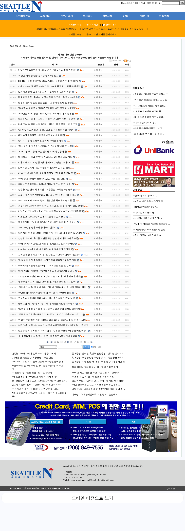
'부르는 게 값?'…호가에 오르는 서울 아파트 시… (95, 376)
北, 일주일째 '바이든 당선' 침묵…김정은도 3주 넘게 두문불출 (47, 336)
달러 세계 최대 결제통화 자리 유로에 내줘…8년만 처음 (44, 92)
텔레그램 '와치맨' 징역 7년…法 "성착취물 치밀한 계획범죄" (47, 303)
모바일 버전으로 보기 (92, 498)
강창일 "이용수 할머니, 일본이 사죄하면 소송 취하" (36, 384)
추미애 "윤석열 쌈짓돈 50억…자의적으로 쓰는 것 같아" (45, 265)
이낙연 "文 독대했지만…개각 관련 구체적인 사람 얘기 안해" (47, 70)
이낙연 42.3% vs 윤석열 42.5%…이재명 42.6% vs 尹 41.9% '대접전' (50, 211)
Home (124, 3)
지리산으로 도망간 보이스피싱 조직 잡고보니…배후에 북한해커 (49, 276)
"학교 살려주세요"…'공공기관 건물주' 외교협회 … (96, 384)
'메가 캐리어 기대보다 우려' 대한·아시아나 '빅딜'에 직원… (46, 271)
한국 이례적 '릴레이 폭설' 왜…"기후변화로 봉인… (96, 367)
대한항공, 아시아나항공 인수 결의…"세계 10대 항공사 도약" (47, 281)
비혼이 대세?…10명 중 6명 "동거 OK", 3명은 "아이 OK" (45, 162)
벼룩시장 (107, 15)
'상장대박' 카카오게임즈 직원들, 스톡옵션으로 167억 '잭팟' (46, 243)
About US (68, 466)
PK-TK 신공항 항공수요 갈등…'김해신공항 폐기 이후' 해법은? (48, 81)
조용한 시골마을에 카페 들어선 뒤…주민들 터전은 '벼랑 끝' (46, 298)
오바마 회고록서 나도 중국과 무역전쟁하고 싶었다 (42, 168)
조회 (127, 64)
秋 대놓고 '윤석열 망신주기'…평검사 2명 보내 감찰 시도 (45, 157)
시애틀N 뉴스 (23, 15)
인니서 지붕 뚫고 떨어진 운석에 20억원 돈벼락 (40, 140)
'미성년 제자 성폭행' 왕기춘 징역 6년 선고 (38, 75)
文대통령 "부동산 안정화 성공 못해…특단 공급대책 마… (99, 357)
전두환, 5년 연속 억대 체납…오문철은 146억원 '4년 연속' (45, 189)
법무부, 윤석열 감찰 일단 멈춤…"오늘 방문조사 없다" (44, 102)
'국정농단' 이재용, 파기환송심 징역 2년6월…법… (35, 388)
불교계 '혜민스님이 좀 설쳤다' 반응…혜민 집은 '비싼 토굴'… (47, 222)
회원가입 (140, 3)
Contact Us (137, 466)
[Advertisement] (154, 66)
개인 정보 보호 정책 (102, 466)
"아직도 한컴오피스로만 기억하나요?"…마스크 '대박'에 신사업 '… (50, 314)
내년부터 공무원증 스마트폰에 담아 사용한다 (40, 135)
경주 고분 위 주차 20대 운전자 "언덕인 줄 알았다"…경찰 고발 (48, 124)
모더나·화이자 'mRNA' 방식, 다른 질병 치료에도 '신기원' (45, 200)
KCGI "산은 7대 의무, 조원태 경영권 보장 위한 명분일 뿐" (46, 173)
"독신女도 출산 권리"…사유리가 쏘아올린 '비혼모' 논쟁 (45, 146)
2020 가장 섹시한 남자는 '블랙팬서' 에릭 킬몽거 (41, 151)
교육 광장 (45, 15)
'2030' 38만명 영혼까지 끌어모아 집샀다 (37, 227)
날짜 (116, 64)
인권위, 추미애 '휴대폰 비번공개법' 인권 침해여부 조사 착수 (47, 238)
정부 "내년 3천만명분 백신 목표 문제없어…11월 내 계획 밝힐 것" (49, 206)
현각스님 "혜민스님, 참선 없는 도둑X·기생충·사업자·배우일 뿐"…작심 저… (54, 325)
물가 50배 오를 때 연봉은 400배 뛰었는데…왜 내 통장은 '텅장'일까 (50, 233)
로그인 (131, 3)
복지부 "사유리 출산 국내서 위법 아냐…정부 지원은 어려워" (47, 119)
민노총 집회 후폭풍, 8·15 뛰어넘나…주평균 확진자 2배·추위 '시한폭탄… (53, 330)
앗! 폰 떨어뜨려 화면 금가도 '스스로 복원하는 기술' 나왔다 (46, 130)
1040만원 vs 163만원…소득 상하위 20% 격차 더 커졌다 (44, 113)
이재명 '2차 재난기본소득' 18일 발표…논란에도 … (96, 394)
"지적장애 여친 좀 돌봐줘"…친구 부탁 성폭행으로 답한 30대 (47, 260)
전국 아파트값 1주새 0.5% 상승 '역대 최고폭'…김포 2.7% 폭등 (48, 97)
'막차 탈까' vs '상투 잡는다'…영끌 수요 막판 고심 (41, 178)
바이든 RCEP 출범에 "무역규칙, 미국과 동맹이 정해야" (44, 249)
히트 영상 (164, 15)
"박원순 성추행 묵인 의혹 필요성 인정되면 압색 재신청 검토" (47, 309)
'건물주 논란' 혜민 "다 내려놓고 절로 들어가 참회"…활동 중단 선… (50, 320)
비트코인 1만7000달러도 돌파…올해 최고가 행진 (41, 216)
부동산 (125, 15)
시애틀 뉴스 (138, 88)
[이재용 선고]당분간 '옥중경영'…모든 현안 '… (34, 357)
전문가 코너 (66, 15)
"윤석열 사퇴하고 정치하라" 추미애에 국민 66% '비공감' (45, 108)
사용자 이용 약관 (82, 466)
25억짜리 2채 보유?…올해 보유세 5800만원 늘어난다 (37, 361)
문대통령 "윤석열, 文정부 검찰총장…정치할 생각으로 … (99, 353)
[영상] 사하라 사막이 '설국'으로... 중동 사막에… (35, 353)
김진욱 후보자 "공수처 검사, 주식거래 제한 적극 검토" (98, 380)
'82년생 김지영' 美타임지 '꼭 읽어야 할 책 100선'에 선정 (44, 292)
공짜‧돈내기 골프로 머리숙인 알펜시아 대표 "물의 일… (98, 389)
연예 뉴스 (137, 190)
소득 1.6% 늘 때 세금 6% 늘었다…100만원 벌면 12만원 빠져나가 (49, 86)
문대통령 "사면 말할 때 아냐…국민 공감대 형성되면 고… (99, 361)
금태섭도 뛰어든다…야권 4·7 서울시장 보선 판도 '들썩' (44, 184)
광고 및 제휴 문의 (122, 466)
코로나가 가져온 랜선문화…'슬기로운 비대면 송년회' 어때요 (47, 195)
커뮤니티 (144, 15)
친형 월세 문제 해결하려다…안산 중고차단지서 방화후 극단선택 (49, 254)
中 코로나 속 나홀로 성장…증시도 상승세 (32, 372)
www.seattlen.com (80, 480)
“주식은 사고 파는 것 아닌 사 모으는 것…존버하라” (96, 372)
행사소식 (87, 15)
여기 (101, 24)
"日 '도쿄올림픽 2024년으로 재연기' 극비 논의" (34, 376)
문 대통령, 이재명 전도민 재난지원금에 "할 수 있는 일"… (39, 380)
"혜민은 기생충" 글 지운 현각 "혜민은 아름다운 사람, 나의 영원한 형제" (52, 287)
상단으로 (170, 489)
